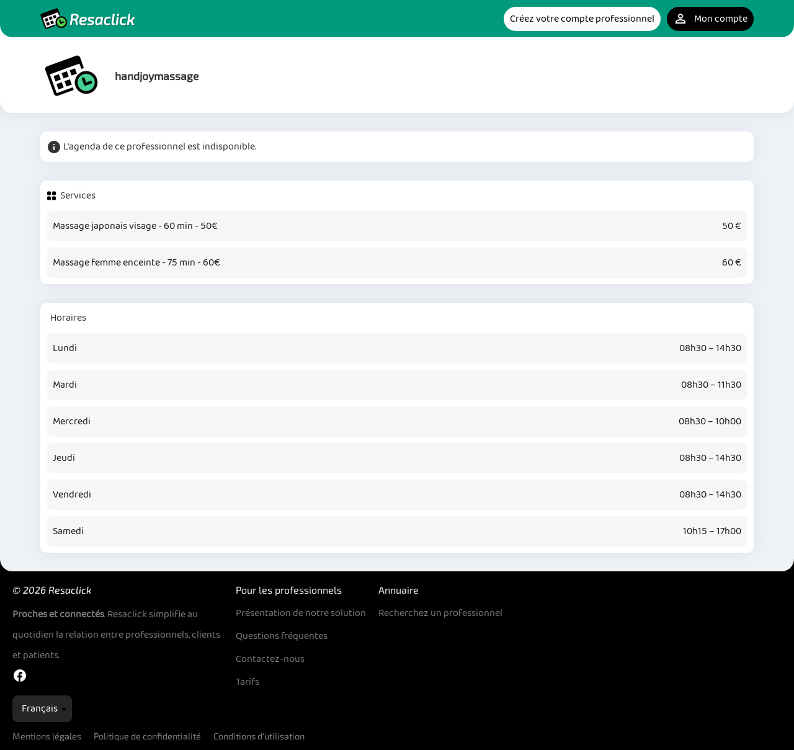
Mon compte (710, 19)
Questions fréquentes (282, 636)
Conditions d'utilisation (259, 736)
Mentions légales (46, 736)
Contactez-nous (270, 659)
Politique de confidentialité (147, 736)
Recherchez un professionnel (440, 613)
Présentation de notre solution (301, 613)
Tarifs (247, 682)
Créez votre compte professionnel (582, 19)
